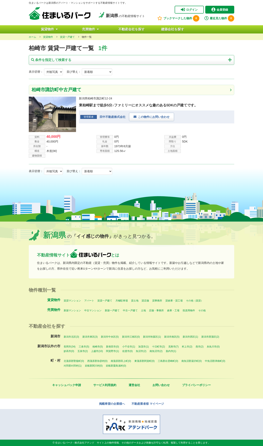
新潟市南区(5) (172, 336)
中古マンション (93, 310)
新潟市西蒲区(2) (210, 336)
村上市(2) (187, 346)
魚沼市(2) (141, 351)
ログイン (189, 10)
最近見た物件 (219, 18)
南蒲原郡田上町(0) (121, 361)
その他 (202, 310)
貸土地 (134, 300)
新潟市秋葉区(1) (152, 336)
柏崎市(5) (97, 346)
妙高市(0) (69, 351)
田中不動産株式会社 (113, 116)
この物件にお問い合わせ (154, 116)
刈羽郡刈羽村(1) (73, 365)
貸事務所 (157, 300)
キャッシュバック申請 (66, 385)
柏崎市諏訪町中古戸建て (57, 89)
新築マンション (72, 310)
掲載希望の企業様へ (112, 403)
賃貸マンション (72, 300)
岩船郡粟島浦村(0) (116, 365)
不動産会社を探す (131, 29)
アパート (89, 300)
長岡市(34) (69, 346)
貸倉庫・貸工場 (174, 300)
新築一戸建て (112, 310)
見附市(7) (173, 346)
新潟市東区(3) (90, 336)
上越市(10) (97, 351)
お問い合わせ (161, 385)
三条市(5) (84, 346)
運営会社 (134, 385)
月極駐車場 (121, 300)
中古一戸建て (130, 310)
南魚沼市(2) (156, 351)
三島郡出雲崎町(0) (168, 361)
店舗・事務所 (156, 310)
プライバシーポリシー (196, 385)
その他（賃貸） (194, 300)
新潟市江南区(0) (131, 336)
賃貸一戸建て (104, 300)
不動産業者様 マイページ (148, 403)
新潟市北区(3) (71, 336)
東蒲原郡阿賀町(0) (144, 361)
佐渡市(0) (127, 351)
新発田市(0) (112, 346)
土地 (143, 310)
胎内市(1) (171, 351)
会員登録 (219, 10)
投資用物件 (189, 310)
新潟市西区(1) (190, 336)
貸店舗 (145, 300)
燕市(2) (200, 346)
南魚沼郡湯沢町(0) (191, 361)
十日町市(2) (158, 346)
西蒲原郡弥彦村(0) (97, 361)
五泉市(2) (82, 351)
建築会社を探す (172, 29)
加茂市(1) (143, 346)
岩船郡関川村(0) (94, 365)
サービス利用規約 (104, 385)
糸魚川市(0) (213, 346)
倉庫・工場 (173, 310)
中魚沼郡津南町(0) (215, 361)
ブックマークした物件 (178, 18)
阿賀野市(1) (112, 351)
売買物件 (90, 29)
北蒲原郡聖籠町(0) (74, 361)
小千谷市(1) (128, 346)
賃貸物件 (49, 29)
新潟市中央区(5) (110, 336)
